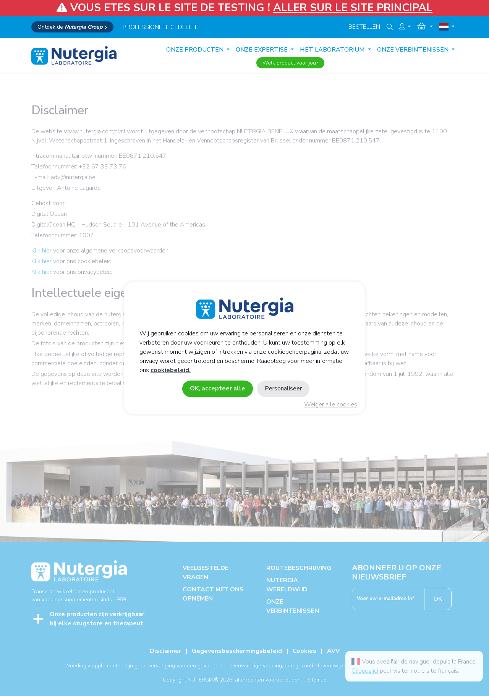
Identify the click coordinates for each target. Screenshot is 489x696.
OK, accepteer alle (217, 389)
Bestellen (364, 27)
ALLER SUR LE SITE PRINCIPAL (352, 7)
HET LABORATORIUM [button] (333, 49)
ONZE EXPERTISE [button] (262, 49)
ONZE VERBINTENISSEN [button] (413, 49)
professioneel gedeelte (160, 27)
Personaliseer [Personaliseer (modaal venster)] (283, 389)
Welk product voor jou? (290, 62)
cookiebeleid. (171, 370)
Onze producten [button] (195, 49)
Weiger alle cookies (330, 405)
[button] (405, 26)
